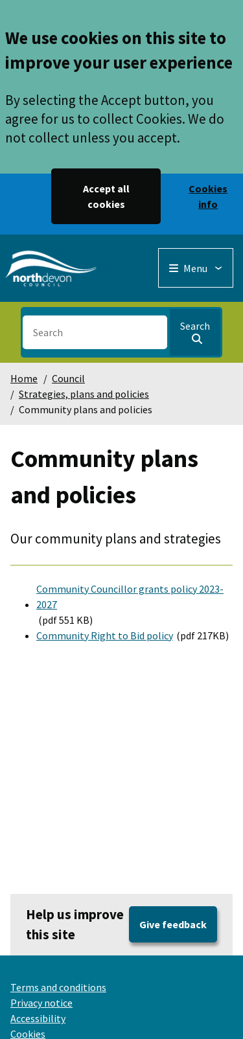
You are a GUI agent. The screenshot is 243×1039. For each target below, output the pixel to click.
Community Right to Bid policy (104, 635)
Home (24, 378)
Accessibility (37, 1018)
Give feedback (173, 924)
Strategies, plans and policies (84, 393)
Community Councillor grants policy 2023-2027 (130, 596)
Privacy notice (41, 1002)
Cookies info (208, 196)
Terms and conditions (58, 987)
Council (68, 378)
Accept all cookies (106, 196)
